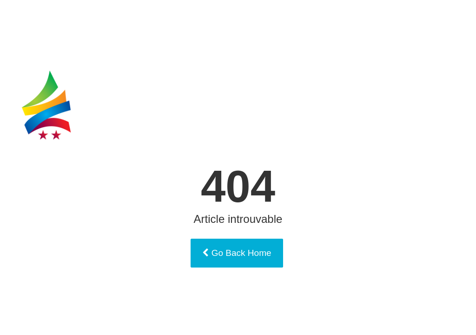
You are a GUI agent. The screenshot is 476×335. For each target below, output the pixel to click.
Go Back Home (236, 253)
